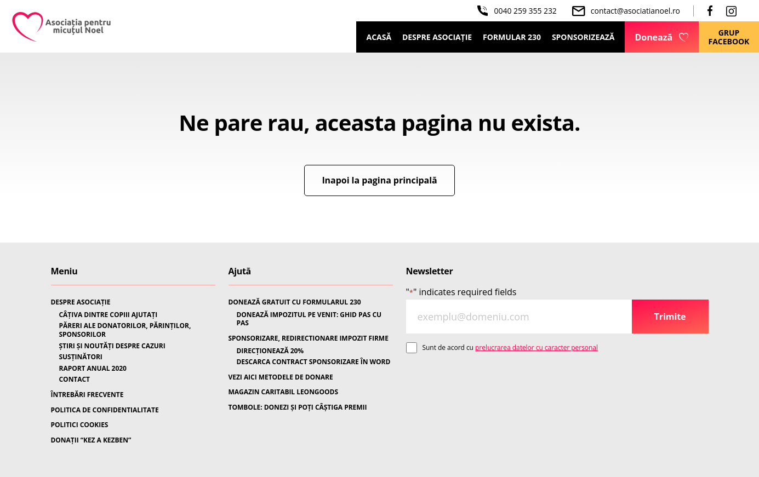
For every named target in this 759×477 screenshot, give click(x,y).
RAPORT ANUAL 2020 (93, 368)
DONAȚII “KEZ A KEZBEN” (91, 440)
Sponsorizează (583, 37)
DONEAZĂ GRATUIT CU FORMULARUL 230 (295, 302)
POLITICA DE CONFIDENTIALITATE (105, 410)
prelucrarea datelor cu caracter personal (536, 347)
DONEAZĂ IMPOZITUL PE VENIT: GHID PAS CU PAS (309, 319)
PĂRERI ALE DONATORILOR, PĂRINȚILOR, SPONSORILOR (125, 329)
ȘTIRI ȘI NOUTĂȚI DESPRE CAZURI (112, 346)
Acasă (379, 37)
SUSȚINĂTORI (80, 357)
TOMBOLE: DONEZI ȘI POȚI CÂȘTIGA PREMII (298, 407)
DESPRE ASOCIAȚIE (81, 302)
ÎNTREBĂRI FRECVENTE (87, 394)
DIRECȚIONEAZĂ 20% (270, 351)
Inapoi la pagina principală (379, 180)
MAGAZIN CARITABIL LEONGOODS (283, 392)
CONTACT (74, 379)
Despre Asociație (437, 37)
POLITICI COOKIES (80, 425)
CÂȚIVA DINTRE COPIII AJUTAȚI (108, 315)
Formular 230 (512, 37)
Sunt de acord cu (510, 347)
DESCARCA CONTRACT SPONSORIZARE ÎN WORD (314, 362)
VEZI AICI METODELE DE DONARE (281, 377)
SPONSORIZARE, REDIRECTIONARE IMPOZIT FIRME (309, 338)
